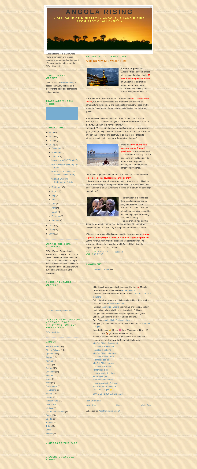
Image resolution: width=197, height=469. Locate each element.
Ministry (49, 408)
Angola (49, 357)
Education (50, 375)
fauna (48, 379)
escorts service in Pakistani (105, 383)
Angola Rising (100, 11)
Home (119, 405)
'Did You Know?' (53, 346)
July (54, 195)
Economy (99, 254)
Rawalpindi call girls (102, 350)
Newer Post (91, 405)
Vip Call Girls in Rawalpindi (105, 343)
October (55, 156)
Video (48, 430)
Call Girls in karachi (102, 366)
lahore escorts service (103, 380)
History (49, 393)
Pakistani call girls (101, 389)
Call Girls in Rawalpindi (103, 346)
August (55, 191)
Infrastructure (52, 401)
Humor (49, 397)
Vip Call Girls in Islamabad (105, 353)
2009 (51, 234)
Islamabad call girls (102, 360)
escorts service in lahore (104, 373)
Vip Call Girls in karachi (103, 363)
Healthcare (51, 390)
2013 (51, 140)
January (55, 220)
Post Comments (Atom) (109, 411)
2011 (51, 225)
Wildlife (49, 433)
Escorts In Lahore (101, 269)
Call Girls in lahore (116, 303)
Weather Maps (67, 311)
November (57, 152)
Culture (49, 368)
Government (51, 386)
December (57, 148)
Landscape (51, 404)
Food (48, 382)
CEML (49, 364)
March (55, 212)
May (54, 203)
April (54, 208)
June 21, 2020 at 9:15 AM (108, 394)
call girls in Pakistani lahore (117, 320)
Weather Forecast (54, 311)
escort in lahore (100, 376)
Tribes (49, 426)
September (57, 187)
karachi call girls (100, 370)
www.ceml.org (67, 82)
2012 (51, 145)
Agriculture (51, 353)
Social (49, 415)
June (54, 199)
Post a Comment (93, 401)
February (56, 216)
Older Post (146, 405)
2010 (51, 229)
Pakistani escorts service (104, 386)
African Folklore (53, 350)
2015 (51, 132)
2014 (51, 136)
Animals (49, 361)
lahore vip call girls (111, 307)
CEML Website (53, 332)
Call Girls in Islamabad (103, 356)
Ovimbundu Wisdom (55, 411)
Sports (49, 419)
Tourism (49, 422)
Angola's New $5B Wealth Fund (65, 160)
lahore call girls (128, 290)
